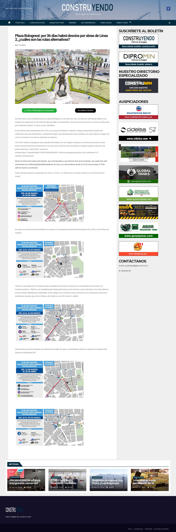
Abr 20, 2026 (17, 487)
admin (27, 487)
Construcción (37, 23)
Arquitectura (57, 23)
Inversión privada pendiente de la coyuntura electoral (146, 483)
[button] (169, 23)
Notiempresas (88, 23)
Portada (20, 23)
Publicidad (106, 23)
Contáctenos (138, 529)
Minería (72, 23)
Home (130, 529)
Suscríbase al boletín (161, 529)
